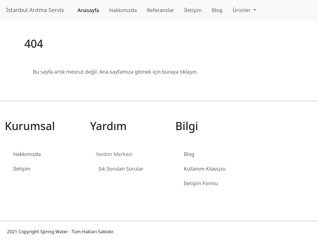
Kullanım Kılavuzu (204, 168)
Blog (217, 10)
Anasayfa (88, 10)
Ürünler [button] (242, 10)
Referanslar (160, 10)
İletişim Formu (201, 183)
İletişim (193, 10)
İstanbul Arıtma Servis (36, 10)
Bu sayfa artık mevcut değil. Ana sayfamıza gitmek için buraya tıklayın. (115, 71)
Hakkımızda (123, 10)
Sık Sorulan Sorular (120, 168)
